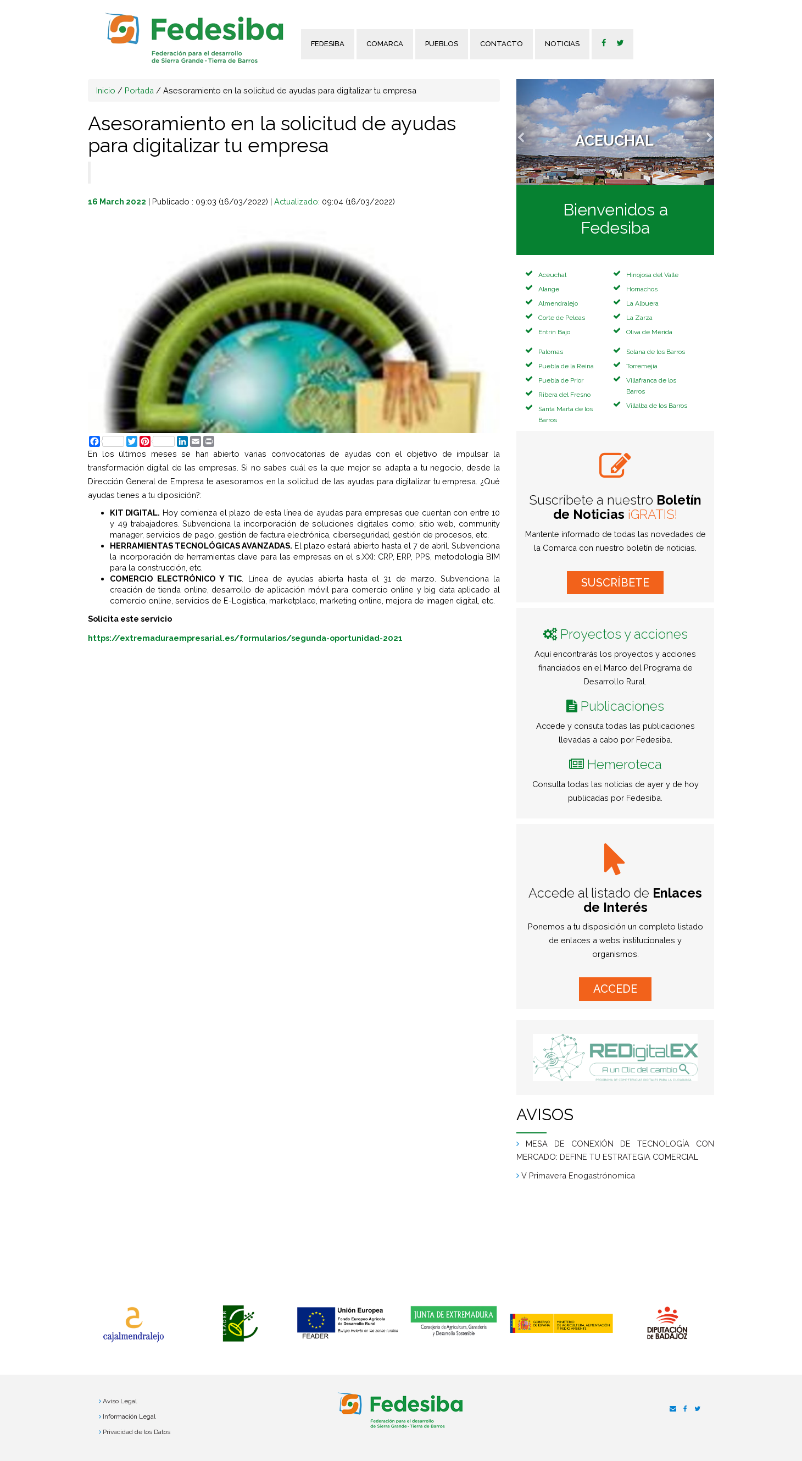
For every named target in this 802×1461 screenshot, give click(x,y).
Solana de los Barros (655, 352)
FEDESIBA (327, 44)
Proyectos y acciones (624, 634)
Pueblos (441, 44)
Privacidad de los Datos (136, 1432)
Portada (139, 90)
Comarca (384, 44)
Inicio (105, 90)
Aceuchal (552, 275)
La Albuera (642, 303)
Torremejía (642, 366)
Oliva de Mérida (649, 332)
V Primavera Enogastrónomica (578, 1175)
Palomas (550, 352)
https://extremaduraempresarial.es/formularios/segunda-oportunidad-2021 (245, 638)
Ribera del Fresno (564, 395)
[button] (531, 132)
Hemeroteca (624, 764)
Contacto (501, 44)
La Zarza (639, 318)
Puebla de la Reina (566, 366)
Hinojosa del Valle (652, 275)
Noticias (562, 44)
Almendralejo (558, 303)
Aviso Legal (120, 1401)
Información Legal (129, 1416)
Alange (548, 289)
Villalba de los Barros (656, 405)
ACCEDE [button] (615, 988)
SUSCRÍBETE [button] (615, 582)
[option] (133, 1325)
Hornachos (642, 289)
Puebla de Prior (560, 380)
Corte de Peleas (561, 318)
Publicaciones (622, 706)
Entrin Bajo (554, 332)
